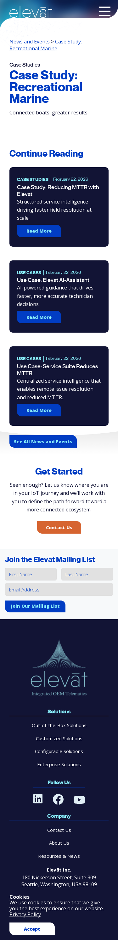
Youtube (79, 799)
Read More (39, 231)
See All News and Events (43, 442)
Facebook (58, 799)
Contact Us (59, 527)
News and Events (29, 41)
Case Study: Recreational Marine (45, 45)
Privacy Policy (25, 914)
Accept (32, 929)
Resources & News (59, 856)
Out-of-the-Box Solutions (59, 725)
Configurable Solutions (59, 751)
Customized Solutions (59, 738)
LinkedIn (38, 798)
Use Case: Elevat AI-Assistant (53, 280)
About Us (59, 843)
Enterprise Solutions (59, 764)
